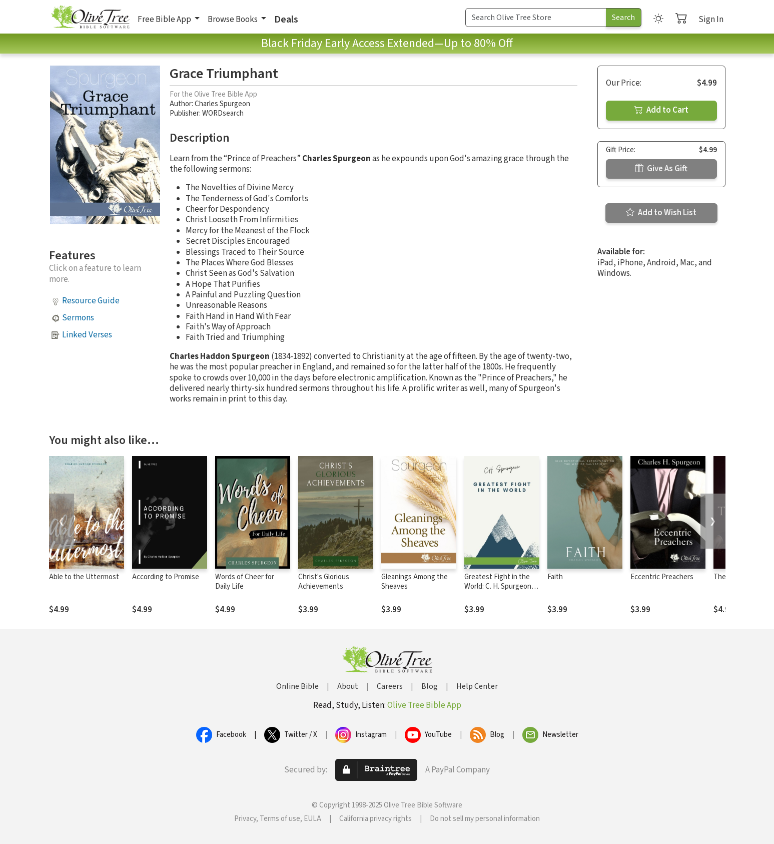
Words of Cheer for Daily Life (244, 582)
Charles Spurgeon (222, 104)
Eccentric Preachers (661, 577)
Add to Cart (661, 110)
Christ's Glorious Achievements (323, 582)
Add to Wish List (661, 213)
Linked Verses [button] (87, 335)
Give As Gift (661, 169)
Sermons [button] (78, 318)
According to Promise (165, 577)
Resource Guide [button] (91, 301)
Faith (555, 577)
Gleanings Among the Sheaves (414, 582)
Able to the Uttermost (84, 577)
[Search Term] (535, 17)
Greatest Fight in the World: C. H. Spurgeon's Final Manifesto (500, 586)
